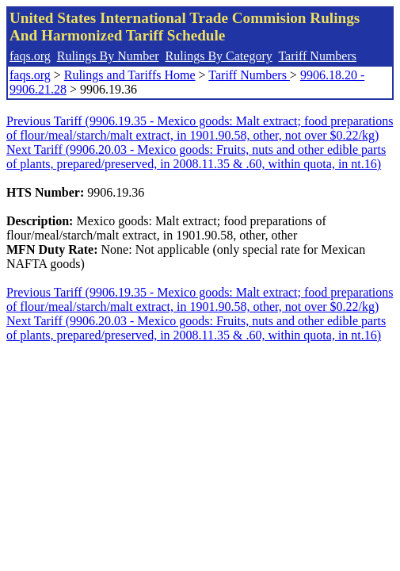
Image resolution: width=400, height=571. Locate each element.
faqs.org (30, 56)
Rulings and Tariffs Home (130, 75)
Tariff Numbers (317, 56)
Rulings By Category (219, 56)
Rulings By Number (108, 56)
